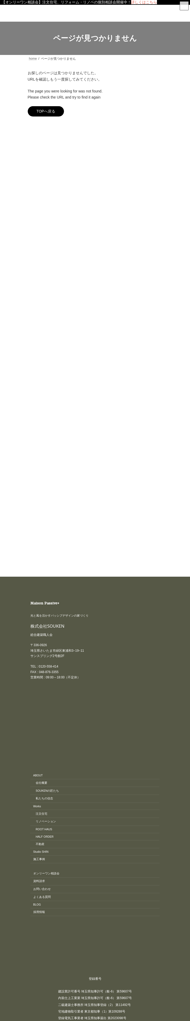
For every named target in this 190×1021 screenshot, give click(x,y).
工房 (34, 198)
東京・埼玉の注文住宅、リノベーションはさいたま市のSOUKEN (108, 892)
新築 (34, 207)
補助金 (35, 244)
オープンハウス (42, 161)
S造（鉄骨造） (44, 217)
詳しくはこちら (144, 2)
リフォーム (39, 179)
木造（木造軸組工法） (50, 226)
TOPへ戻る (45, 111)
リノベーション (42, 170)
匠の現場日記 (40, 189)
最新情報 (37, 235)
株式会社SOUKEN (47, 346)
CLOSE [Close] (8, 959)
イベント (37, 152)
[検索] (140, 128)
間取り (35, 254)
